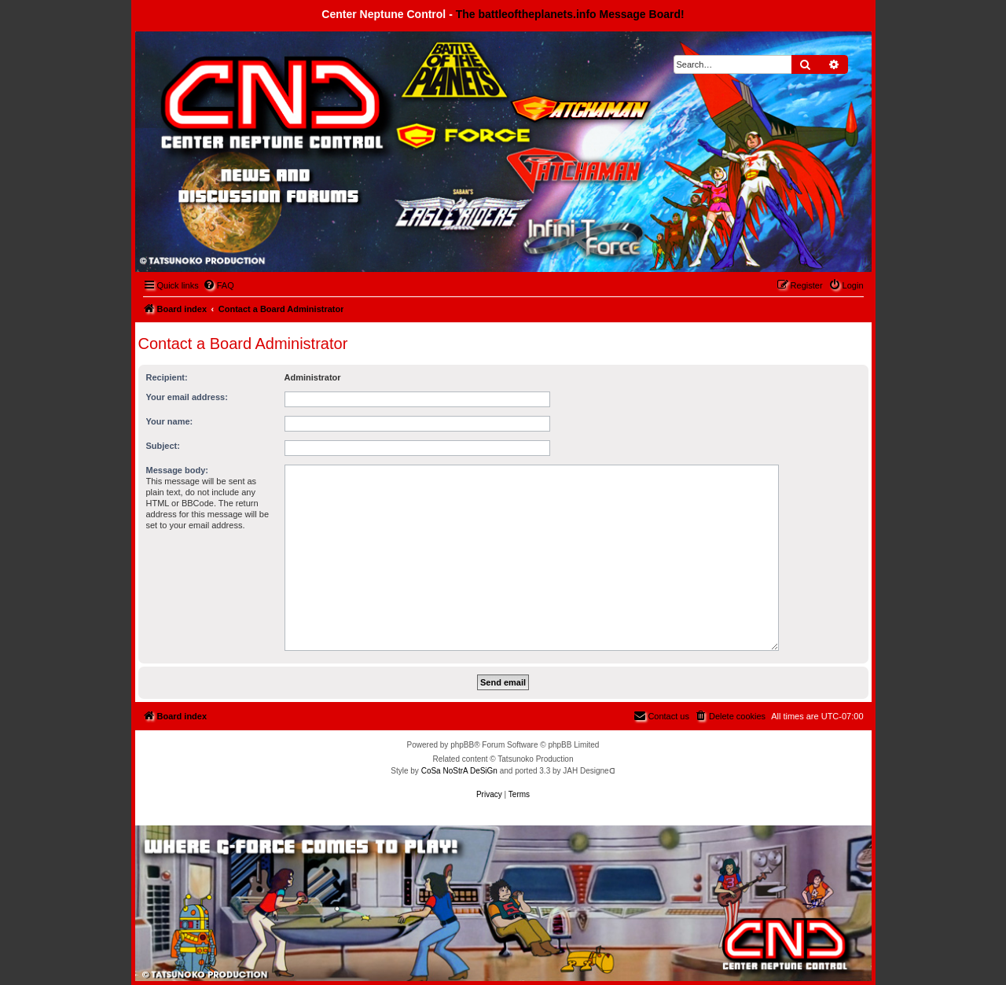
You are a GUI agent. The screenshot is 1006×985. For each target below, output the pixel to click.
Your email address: (187, 397)
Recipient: (167, 377)
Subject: (163, 445)
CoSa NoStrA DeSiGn (459, 770)
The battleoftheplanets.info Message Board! (570, 14)
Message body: (177, 470)
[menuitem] (218, 285)
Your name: (169, 421)
